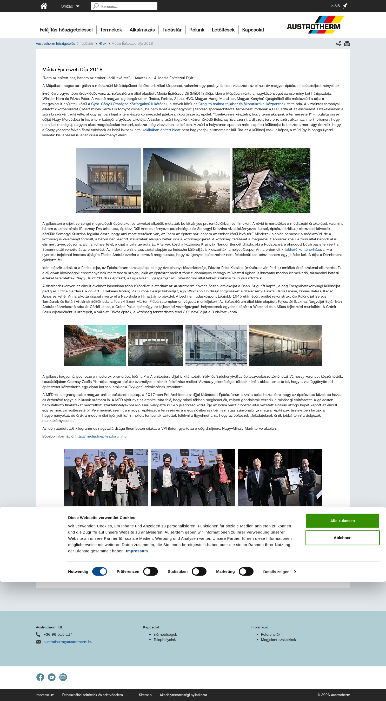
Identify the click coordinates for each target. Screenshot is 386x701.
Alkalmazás (142, 30)
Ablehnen (342, 656)
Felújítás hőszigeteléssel (66, 30)
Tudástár (172, 30)
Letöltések (223, 30)
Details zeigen (276, 691)
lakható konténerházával (305, 249)
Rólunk (196, 30)
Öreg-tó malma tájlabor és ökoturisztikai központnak (241, 103)
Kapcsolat (253, 30)
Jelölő (335, 6)
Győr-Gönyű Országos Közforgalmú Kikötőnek (129, 103)
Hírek (103, 43)
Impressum (137, 669)
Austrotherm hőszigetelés (55, 43)
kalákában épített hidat (162, 129)
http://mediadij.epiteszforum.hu (101, 436)
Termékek (111, 30)
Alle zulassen (342, 639)
